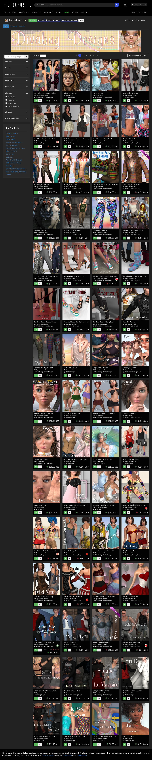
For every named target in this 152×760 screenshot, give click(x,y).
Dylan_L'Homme (40, 505)
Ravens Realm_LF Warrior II (133, 230)
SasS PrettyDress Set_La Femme (75, 505)
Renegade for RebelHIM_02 (132, 642)
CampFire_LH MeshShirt (131, 184)
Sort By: (137, 55)
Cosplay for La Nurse (130, 551)
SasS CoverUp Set (70, 368)
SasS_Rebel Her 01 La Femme (45, 736)
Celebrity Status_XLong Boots (103, 322)
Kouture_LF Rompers (41, 184)
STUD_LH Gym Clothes (131, 459)
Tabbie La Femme (12, 133)
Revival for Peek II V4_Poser (15, 148)
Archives (22, 26)
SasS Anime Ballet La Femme (103, 505)
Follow (33, 20)
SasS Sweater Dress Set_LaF (44, 139)
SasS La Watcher (40, 230)
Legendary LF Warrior (100, 368)
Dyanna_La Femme (41, 459)
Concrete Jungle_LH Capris (44, 368)
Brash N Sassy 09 (70, 551)
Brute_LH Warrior (129, 322)
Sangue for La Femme (101, 691)
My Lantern (9, 157)
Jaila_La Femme (11, 151)
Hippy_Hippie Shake (71, 184)
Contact (84, 12)
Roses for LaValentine (130, 596)
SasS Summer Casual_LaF (102, 139)
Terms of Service (47, 755)
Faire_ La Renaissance (101, 642)
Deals (66, 12)
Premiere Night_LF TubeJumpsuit (46, 276)
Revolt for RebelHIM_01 (72, 691)
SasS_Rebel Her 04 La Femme (45, 691)
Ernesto (8, 175)
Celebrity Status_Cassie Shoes (45, 322)
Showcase (13, 26)
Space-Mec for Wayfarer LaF (44, 642)
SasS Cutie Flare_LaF (130, 93)
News (58, 12)
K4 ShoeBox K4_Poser (13, 163)
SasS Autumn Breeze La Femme (75, 459)
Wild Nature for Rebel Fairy (43, 596)
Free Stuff (24, 12)
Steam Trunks (10, 139)
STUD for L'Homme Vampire (133, 691)
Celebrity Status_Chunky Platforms (76, 322)
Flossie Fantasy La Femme (43, 413)
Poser (75, 12)
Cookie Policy (67, 755)
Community (48, 12)
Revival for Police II (12, 145)
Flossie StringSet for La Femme (104, 413)
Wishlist (74, 20)
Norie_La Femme (99, 93)
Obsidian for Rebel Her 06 (73, 596)
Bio (81, 20)
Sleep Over (9, 166)
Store (48, 20)
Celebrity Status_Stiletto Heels (74, 276)
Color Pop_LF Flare (100, 230)
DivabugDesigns (48, 97)
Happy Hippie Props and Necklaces (105, 184)
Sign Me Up (10, 154)
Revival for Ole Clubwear (14, 160)
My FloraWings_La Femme (102, 459)
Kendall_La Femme (129, 413)
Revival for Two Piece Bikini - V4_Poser (107, 736)
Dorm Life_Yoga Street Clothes (45, 93)
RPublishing (39, 97)
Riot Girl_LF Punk (129, 139)
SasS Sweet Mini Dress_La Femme (76, 139)
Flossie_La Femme (129, 368)
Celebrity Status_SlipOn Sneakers (105, 276)
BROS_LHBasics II (70, 642)
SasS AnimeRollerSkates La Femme (135, 505)
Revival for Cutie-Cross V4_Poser (17, 169)
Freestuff (65, 20)
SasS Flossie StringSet (72, 413)
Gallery (56, 20)
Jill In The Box (10, 136)
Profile (41, 20)
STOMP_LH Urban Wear (72, 230)
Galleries (36, 12)
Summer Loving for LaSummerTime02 (106, 596)
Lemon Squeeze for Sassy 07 (103, 551)
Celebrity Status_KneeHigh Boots (134, 276)
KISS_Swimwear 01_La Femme (75, 736)
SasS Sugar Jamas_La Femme (16, 172)
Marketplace (10, 12)
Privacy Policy (82, 755)
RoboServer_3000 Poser (14, 142)
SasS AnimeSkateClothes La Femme (47, 551)
